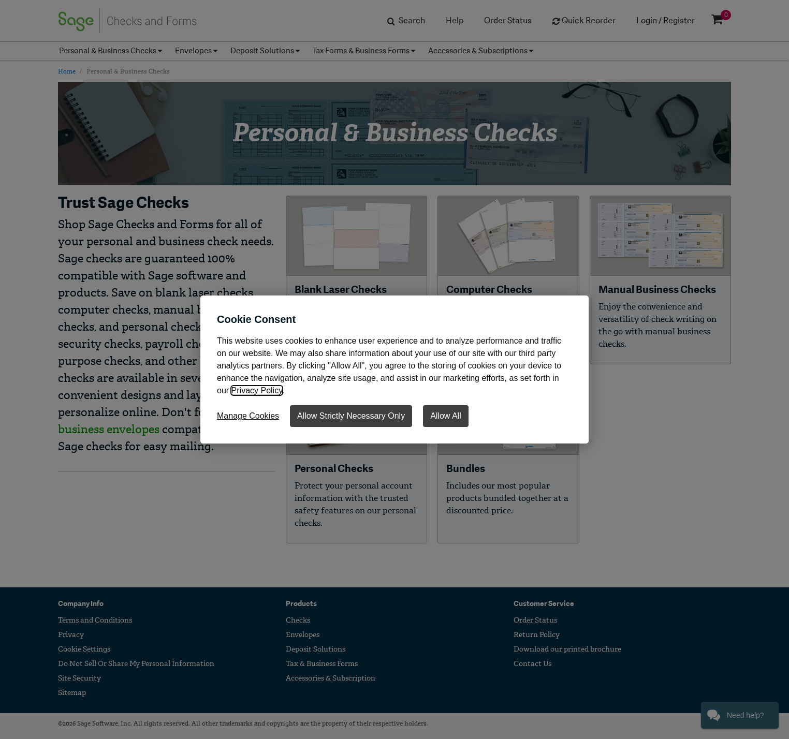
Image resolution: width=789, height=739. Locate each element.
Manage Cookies (248, 415)
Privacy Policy (256, 390)
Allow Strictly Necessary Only (351, 415)
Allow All (445, 415)
